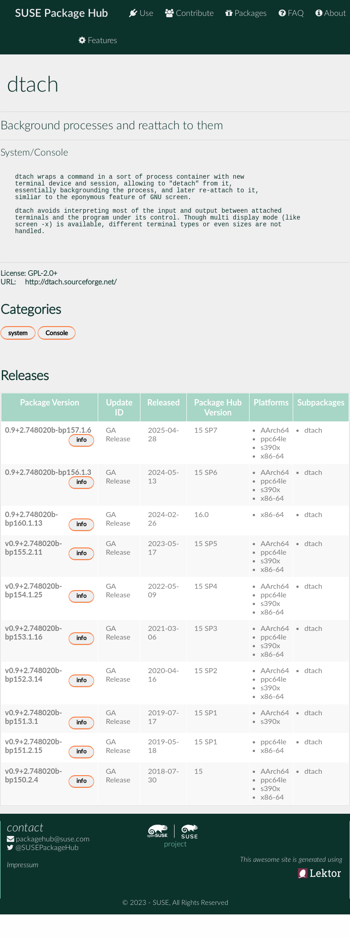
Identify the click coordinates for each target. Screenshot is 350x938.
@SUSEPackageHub (43, 869)
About (330, 13)
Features (326, 40)
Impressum (22, 886)
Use (141, 13)
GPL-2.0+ (42, 295)
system (18, 355)
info (81, 462)
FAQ (291, 13)
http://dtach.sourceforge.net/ (71, 304)
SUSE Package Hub (61, 13)
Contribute (189, 13)
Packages (246, 13)
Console (56, 355)
